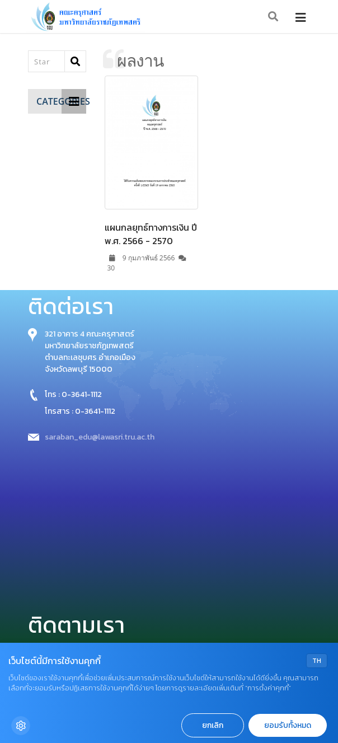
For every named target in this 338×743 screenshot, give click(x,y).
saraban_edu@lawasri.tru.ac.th (99, 437)
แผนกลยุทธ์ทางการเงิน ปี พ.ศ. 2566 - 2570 (151, 234)
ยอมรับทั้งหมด (287, 725)
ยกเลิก (212, 725)
